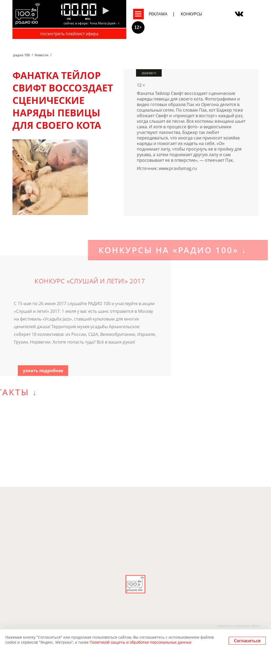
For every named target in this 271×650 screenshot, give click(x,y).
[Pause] (106, 11)
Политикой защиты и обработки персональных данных (140, 642)
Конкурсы (191, 13)
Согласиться (247, 641)
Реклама (158, 13)
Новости (42, 55)
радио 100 (21, 55)
